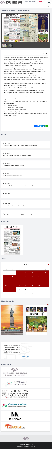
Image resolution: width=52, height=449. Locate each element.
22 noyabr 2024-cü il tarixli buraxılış (11, 352)
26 (45, 285)
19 (45, 281)
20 (6, 285)
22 (19, 285)
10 (32, 277)
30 (6, 272)
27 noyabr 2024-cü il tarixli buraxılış (11, 351)
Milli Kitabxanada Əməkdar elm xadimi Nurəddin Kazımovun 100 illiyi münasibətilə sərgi (22, 195)
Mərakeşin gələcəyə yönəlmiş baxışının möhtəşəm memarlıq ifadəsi (17, 205)
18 (39, 281)
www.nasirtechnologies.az (29, 446)
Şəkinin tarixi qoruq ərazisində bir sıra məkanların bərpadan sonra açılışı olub (19, 185)
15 (19, 281)
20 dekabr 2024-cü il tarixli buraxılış (11, 344)
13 (6, 281)
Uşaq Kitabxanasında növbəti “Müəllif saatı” (12, 175)
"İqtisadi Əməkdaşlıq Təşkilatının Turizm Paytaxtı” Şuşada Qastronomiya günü (20, 145)
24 (32, 285)
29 (19, 289)
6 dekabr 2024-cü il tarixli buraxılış (11, 347)
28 (12, 289)
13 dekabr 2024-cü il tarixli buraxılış (11, 345)
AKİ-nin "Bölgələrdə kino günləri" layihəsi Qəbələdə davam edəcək (17, 215)
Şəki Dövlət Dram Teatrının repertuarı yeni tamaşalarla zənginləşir (17, 155)
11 (39, 277)
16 (25, 281)
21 (12, 285)
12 (45, 277)
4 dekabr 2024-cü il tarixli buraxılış (11, 349)
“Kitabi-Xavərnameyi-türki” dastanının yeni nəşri (13, 165)
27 (6, 289)
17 (32, 281)
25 (39, 285)
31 (12, 272)
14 (12, 281)
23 (25, 285)
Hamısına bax (25, 356)
